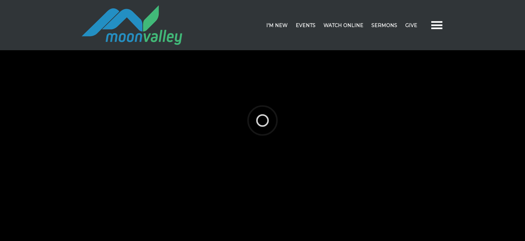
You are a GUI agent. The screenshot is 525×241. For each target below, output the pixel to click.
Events (305, 25)
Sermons (384, 25)
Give (411, 25)
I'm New (277, 25)
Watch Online (343, 25)
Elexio (261, 116)
